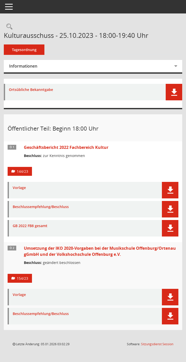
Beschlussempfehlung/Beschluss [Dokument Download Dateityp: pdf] (41, 207)
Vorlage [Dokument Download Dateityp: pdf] (19, 188)
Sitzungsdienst (157, 344)
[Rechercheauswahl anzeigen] (8, 27)
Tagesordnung (24, 49)
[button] (174, 92)
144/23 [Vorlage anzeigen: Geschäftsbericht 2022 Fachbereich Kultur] (22, 171)
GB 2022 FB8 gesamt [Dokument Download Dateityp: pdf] (30, 226)
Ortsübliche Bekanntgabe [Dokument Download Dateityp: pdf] (31, 90)
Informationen (23, 66)
